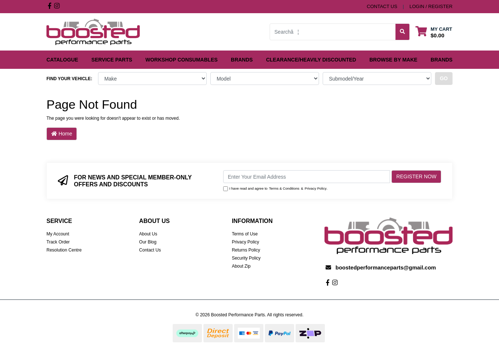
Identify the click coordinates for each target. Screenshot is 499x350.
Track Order (58, 242)
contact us (382, 6)
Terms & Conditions (284, 188)
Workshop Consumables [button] (182, 60)
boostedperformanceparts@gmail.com (385, 267)
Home (61, 134)
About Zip (241, 266)
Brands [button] (242, 60)
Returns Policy (246, 250)
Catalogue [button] (62, 60)
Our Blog (147, 242)
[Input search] (333, 31)
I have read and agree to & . (275, 188)
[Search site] (402, 31)
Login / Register (431, 6)
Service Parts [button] (111, 60)
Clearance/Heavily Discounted (311, 60)
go (444, 78)
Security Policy (246, 258)
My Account (57, 234)
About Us (148, 234)
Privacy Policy (316, 188)
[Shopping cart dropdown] (434, 32)
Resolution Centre (64, 250)
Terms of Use (245, 234)
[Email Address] (306, 176)
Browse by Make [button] (393, 60)
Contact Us (150, 250)
